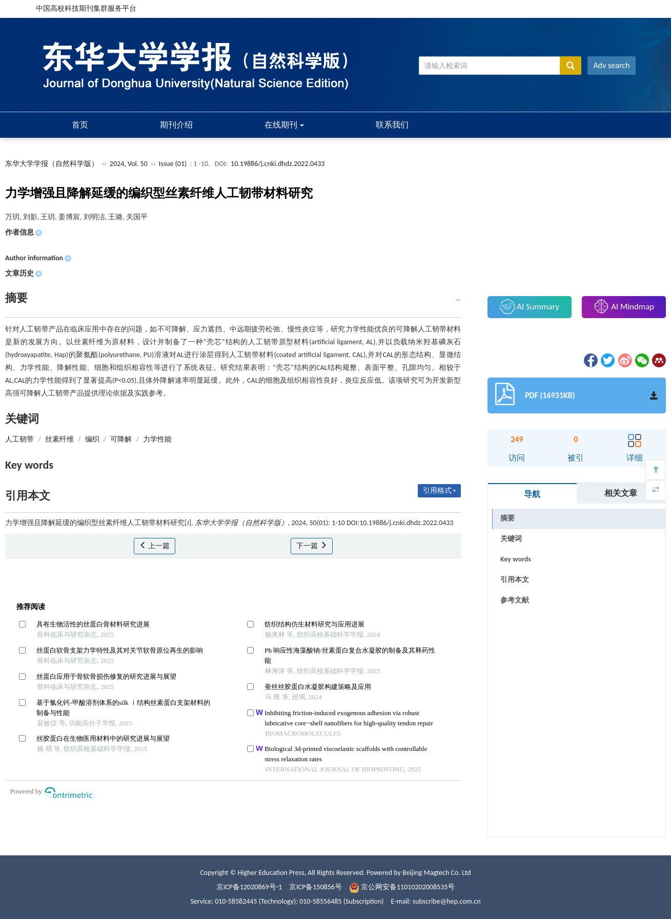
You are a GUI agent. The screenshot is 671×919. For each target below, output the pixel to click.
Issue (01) (173, 163)
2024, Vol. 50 (129, 163)
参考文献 (514, 600)
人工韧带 (19, 439)
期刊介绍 (176, 125)
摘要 (507, 518)
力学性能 (157, 439)
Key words (515, 559)
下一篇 (311, 545)
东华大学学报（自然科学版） (51, 163)
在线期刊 (284, 125)
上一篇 (154, 545)
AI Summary (529, 306)
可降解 (121, 439)
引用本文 (514, 579)
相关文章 (620, 493)
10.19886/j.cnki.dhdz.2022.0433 (277, 163)
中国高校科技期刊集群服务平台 (86, 8)
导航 (532, 494)
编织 (92, 439)
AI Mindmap (624, 306)
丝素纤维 (59, 439)
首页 (80, 125)
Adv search (612, 65)
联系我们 (392, 125)
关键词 (511, 538)
